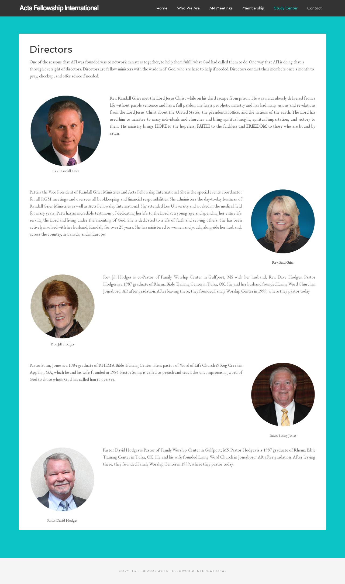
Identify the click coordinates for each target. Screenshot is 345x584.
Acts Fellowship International (59, 8)
